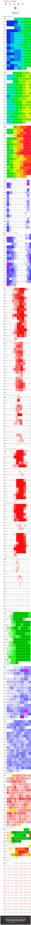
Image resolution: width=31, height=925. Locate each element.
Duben (21, 863)
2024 (5, 906)
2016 (5, 883)
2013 (5, 874)
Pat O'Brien (20, 922)
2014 (5, 877)
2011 (5, 869)
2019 (5, 892)
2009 (5, 863)
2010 (5, 866)
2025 (5, 909)
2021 (5, 898)
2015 (5, 880)
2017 (5, 886)
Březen (16, 863)
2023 (5, 903)
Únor (12, 866)
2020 (5, 895)
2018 (5, 889)
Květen (25, 863)
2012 (5, 871)
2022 (5, 900)
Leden (8, 866)
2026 (5, 912)
